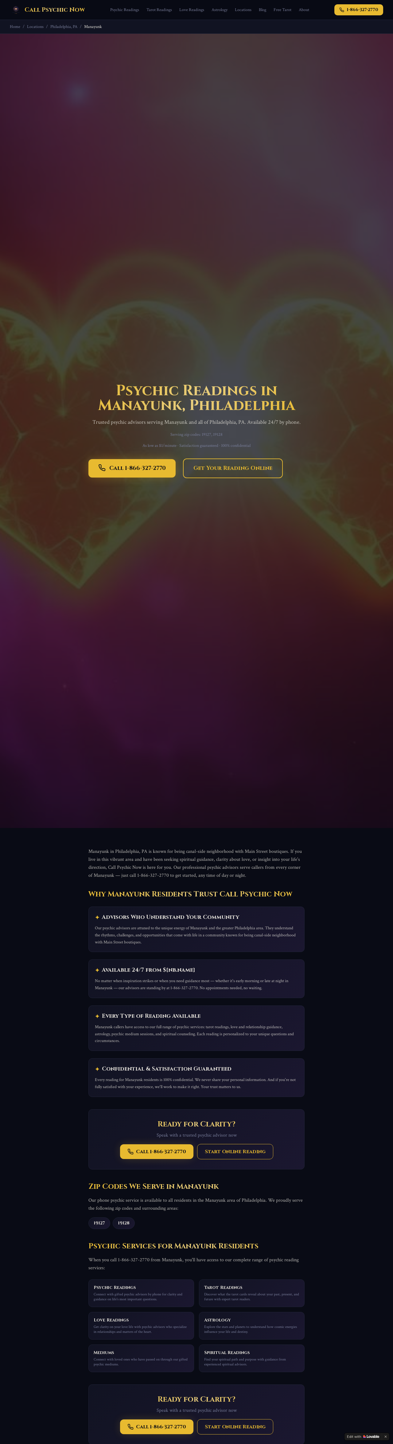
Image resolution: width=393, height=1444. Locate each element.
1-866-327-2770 (358, 10)
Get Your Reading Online (232, 468)
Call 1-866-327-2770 (132, 468)
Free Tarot (282, 10)
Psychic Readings (124, 10)
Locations (243, 10)
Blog (262, 10)
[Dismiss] (385, 1436)
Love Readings (191, 10)
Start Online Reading (235, 1151)
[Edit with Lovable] (363, 1436)
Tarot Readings (159, 10)
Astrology (220, 10)
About (304, 10)
